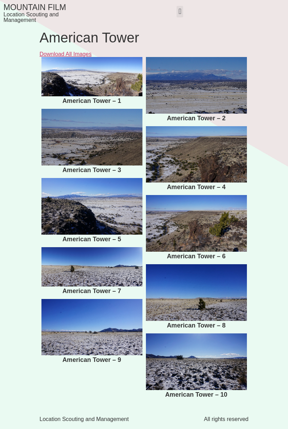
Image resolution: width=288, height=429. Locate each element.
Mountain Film (34, 7)
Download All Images (66, 54)
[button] (180, 11)
